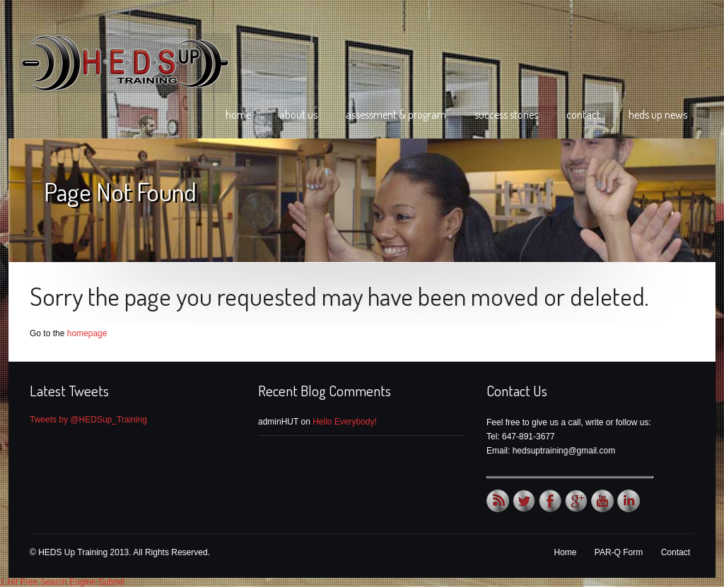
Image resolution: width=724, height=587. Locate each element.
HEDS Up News (658, 114)
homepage (87, 333)
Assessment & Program (396, 114)
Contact (583, 114)
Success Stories (506, 114)
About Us (298, 114)
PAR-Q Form (619, 552)
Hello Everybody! (345, 422)
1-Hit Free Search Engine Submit (62, 582)
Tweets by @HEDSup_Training (88, 420)
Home (238, 114)
